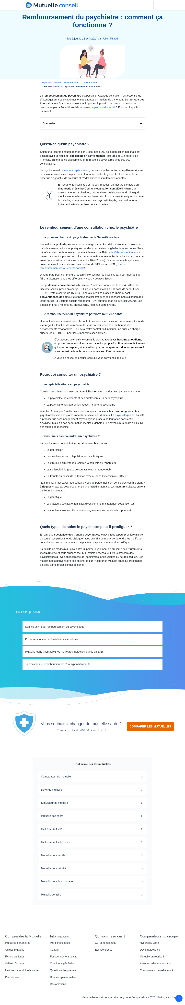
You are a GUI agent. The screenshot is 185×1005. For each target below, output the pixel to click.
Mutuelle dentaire (92, 895)
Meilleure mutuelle (92, 829)
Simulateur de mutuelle (92, 803)
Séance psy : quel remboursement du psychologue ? (56, 627)
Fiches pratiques (14, 956)
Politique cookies (167, 997)
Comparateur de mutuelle (92, 777)
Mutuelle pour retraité (92, 868)
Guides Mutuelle (14, 950)
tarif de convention (122, 252)
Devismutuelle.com (151, 950)
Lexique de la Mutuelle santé (22, 970)
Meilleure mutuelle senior (92, 842)
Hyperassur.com (149, 943)
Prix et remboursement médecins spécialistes (51, 639)
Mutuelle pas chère (92, 816)
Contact (54, 950)
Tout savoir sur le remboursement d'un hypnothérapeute (57, 664)
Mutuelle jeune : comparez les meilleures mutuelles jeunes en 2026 (64, 652)
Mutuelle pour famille (92, 855)
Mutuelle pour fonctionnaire (92, 882)
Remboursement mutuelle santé (80, 83)
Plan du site (12, 977)
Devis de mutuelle (92, 790)
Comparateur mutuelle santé (156, 970)
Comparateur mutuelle (50, 83)
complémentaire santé (102, 107)
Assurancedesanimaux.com (156, 963)
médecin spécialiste (75, 170)
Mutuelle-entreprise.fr (152, 956)
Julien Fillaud (110, 39)
